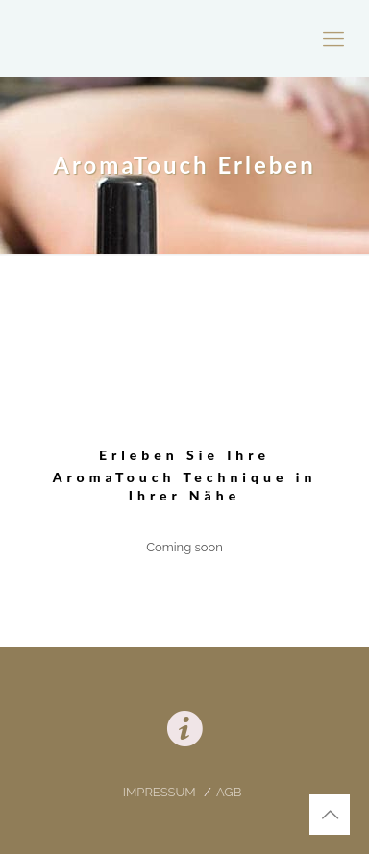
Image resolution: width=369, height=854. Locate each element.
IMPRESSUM (161, 792)
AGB (228, 792)
